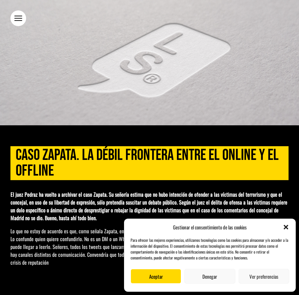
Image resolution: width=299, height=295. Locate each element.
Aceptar (156, 276)
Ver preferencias (263, 276)
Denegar (209, 276)
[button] (286, 227)
